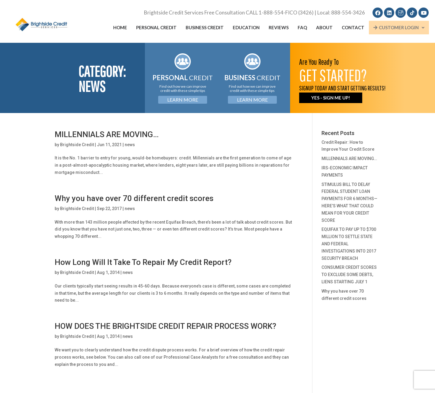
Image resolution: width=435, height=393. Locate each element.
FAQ (302, 27)
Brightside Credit (77, 144)
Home (120, 27)
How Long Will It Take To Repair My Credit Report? (143, 262)
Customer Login (398, 27)
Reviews (279, 27)
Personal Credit (156, 27)
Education (246, 27)
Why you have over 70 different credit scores (134, 198)
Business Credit (205, 27)
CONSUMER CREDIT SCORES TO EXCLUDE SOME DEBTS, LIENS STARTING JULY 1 (349, 274)
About (324, 27)
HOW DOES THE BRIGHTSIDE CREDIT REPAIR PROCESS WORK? (165, 326)
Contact (353, 27)
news (130, 144)
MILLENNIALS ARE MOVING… (107, 134)
